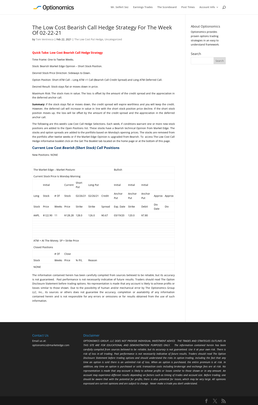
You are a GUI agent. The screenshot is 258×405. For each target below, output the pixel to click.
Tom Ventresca (45, 39)
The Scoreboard (167, 7)
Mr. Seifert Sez (119, 7)
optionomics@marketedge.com (50, 345)
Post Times (188, 7)
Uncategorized (113, 39)
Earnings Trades (143, 7)
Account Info (207, 7)
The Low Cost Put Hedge (88, 39)
